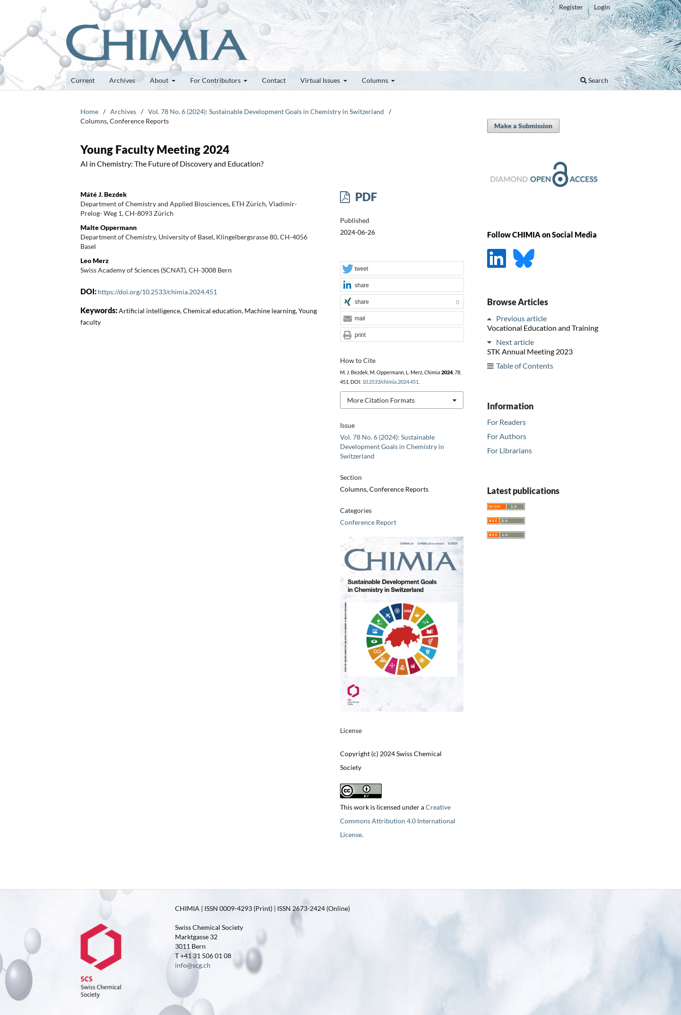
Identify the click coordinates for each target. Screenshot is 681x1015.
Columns (376, 80)
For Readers (506, 421)
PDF (365, 196)
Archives (122, 80)
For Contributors (216, 80)
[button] (401, 269)
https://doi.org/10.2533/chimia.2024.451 (157, 292)
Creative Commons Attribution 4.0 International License (397, 820)
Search (594, 80)
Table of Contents (524, 365)
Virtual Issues (320, 80)
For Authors (506, 436)
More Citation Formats (381, 400)
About (160, 80)
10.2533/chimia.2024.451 (390, 382)
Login (602, 7)
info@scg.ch (192, 965)
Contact (274, 80)
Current (83, 80)
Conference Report (368, 522)
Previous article (521, 318)
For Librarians (509, 450)
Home (89, 111)
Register (571, 7)
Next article (515, 341)
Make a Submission (523, 126)
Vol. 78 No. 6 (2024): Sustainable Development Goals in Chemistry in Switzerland (266, 111)
